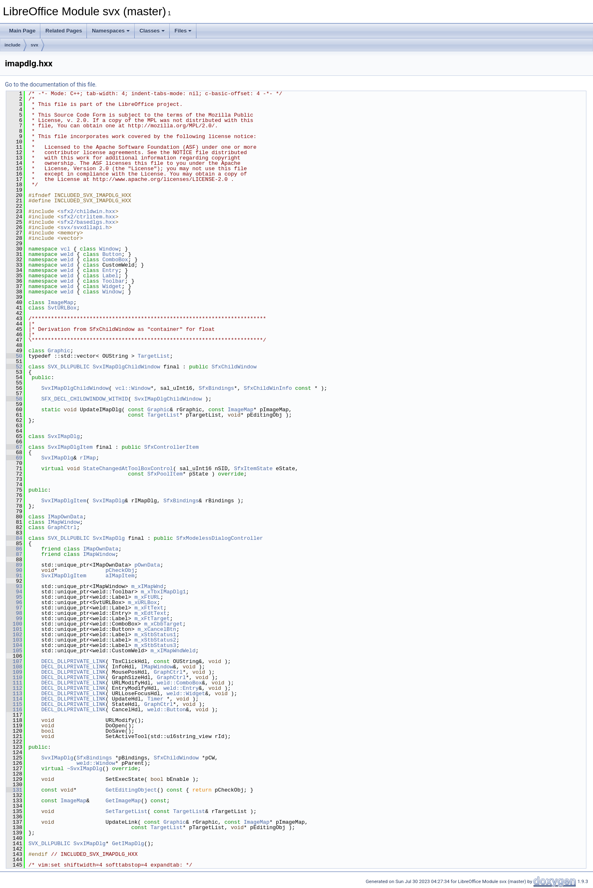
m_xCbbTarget (163, 624)
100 (14, 624)
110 (14, 677)
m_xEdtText (150, 613)
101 (14, 629)
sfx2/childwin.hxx (88, 211)
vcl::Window (133, 388)
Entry (110, 270)
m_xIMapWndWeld (172, 650)
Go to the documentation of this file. (51, 84)
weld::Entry (181, 688)
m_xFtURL (147, 597)
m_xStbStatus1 (155, 634)
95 (14, 597)
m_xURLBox (142, 602)
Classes (152, 31)
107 (14, 661)
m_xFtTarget (152, 618)
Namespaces (111, 31)
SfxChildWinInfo (268, 388)
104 (14, 645)
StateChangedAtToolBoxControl (128, 468)
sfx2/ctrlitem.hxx (88, 216)
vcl (65, 249)
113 (14, 693)
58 (14, 399)
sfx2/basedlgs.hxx (88, 222)
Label (110, 275)
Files (183, 31)
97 (14, 608)
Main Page (22, 31)
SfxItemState (253, 468)
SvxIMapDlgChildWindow (126, 366)
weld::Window (96, 763)
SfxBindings (216, 388)
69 (14, 458)
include (13, 44)
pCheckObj (119, 570)
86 (14, 549)
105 (14, 650)
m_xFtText (148, 608)
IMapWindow (64, 522)
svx (34, 44)
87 (14, 554)
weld (67, 254)
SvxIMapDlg (64, 436)
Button (111, 254)
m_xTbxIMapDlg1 (163, 591)
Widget (111, 286)
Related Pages (63, 31)
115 (14, 704)
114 (14, 699)
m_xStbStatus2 (155, 640)
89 (14, 565)
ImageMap (60, 302)
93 (14, 586)
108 (14, 666)
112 (14, 688)
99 (14, 618)
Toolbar (113, 281)
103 (14, 640)
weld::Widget (185, 693)
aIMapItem (119, 575)
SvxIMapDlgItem (70, 447)
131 (14, 790)
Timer (155, 699)
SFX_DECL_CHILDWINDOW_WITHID (84, 399)
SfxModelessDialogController (219, 538)
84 (14, 538)
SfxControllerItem (171, 447)
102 (14, 634)
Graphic (59, 350)
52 (14, 366)
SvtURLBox (62, 308)
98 (14, 613)
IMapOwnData (65, 516)
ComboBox (115, 259)
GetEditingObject (131, 790)
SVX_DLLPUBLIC (68, 366)
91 (14, 575)
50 (14, 356)
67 (14, 447)
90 (14, 570)
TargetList (154, 356)
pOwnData (147, 565)
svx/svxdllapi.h (85, 227)
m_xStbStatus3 (155, 645)
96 (14, 602)
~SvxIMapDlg (85, 768)
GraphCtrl (62, 527)
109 (14, 672)
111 (14, 683)
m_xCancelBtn (157, 629)
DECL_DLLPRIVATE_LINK (73, 661)
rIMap (88, 458)
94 (14, 591)
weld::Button (166, 709)
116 (14, 709)
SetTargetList (126, 811)
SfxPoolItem (165, 474)
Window (109, 249)
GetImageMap (123, 800)
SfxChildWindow (234, 366)
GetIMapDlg (128, 843)
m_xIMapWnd (147, 586)
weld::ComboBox (179, 683)
